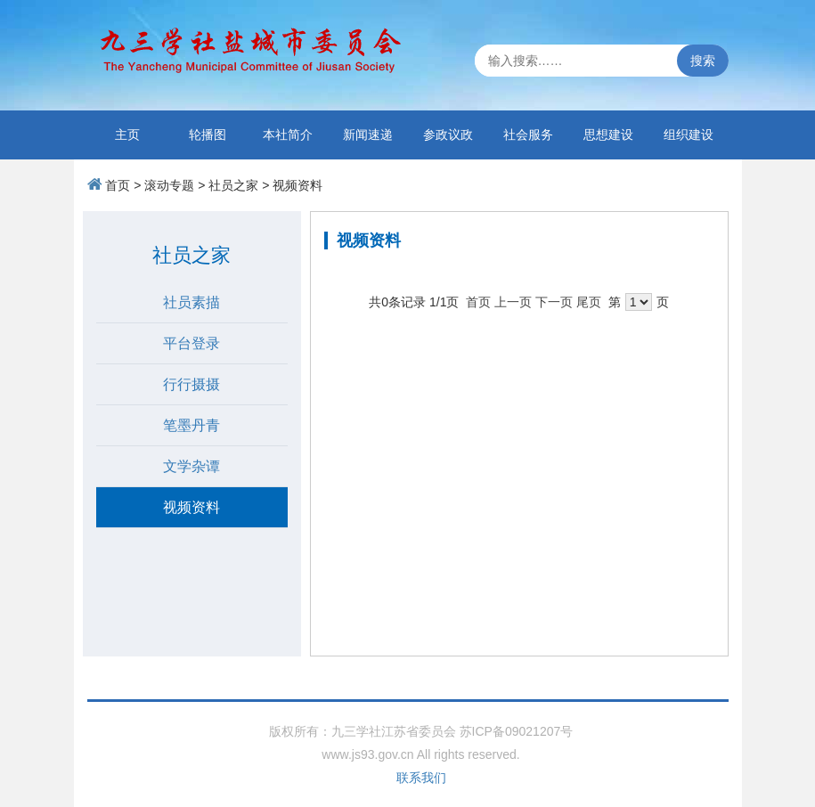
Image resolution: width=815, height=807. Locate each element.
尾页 (588, 302)
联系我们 (421, 777)
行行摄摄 (191, 384)
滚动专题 (169, 185)
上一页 (513, 302)
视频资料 (297, 185)
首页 (117, 185)
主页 (127, 134)
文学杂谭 (191, 466)
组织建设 (688, 134)
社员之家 (233, 185)
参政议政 (448, 134)
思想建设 (608, 134)
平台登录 (191, 343)
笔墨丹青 (191, 425)
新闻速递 (368, 134)
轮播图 (207, 134)
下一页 (554, 302)
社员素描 (191, 302)
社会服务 (528, 134)
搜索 (702, 60)
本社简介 (288, 134)
